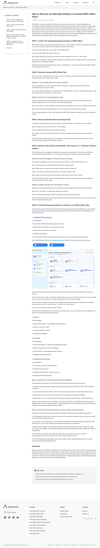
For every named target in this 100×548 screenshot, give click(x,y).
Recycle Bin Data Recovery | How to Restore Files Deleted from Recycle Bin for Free (56, 476)
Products (58, 2)
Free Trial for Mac (58, 245)
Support (76, 2)
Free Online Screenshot (36, 528)
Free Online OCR (34, 533)
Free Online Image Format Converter (40, 522)
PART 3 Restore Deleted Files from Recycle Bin (16, 30)
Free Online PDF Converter (37, 511)
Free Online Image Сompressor (38, 519)
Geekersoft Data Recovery (43, 217)
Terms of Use (67, 545)
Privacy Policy (50, 545)
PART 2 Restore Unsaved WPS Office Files (15, 25)
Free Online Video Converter (37, 530)
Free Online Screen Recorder (38, 525)
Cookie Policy (58, 545)
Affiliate (94, 545)
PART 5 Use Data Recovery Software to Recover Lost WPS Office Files (15, 43)
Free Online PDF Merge (36, 516)
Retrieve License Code (85, 545)
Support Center (64, 511)
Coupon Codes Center (66, 516)
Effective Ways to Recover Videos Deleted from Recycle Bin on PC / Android (54, 479)
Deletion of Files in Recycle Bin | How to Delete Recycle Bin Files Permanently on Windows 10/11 (59, 474)
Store (67, 2)
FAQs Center (63, 514)
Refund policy (74, 545)
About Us (84, 511)
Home (6, 7)
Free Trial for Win (41, 245)
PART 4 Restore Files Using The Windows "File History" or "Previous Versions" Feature (16, 36)
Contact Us (85, 514)
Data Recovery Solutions (21, 7)
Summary (9, 48)
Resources (86, 2)
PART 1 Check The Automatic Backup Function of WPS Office (15, 20)
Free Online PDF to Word (37, 514)
